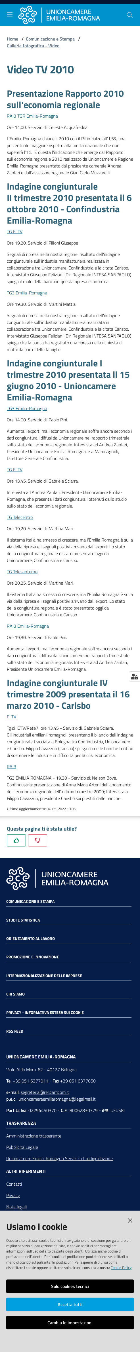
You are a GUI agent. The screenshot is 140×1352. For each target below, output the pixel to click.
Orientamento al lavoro (30, 938)
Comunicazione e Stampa (50, 38)
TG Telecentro (20, 517)
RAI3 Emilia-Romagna (28, 626)
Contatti (14, 1184)
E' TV (11, 716)
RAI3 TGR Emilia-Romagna (32, 116)
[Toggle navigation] (9, 14)
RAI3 (11, 766)
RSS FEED (14, 1031)
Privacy (13, 1195)
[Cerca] (129, 15)
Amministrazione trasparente (33, 1135)
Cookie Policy (121, 1267)
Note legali (16, 1206)
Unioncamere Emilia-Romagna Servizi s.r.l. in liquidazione (59, 1158)
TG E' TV (14, 231)
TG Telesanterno (22, 571)
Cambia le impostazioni (70, 1322)
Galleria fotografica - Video (33, 45)
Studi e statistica (23, 920)
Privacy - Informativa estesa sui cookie (45, 1012)
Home (12, 38)
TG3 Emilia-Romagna (27, 292)
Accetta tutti (70, 1304)
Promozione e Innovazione (32, 957)
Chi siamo (15, 994)
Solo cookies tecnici (70, 1286)
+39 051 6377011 (30, 1080)
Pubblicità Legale (22, 1147)
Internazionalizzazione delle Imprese (44, 975)
